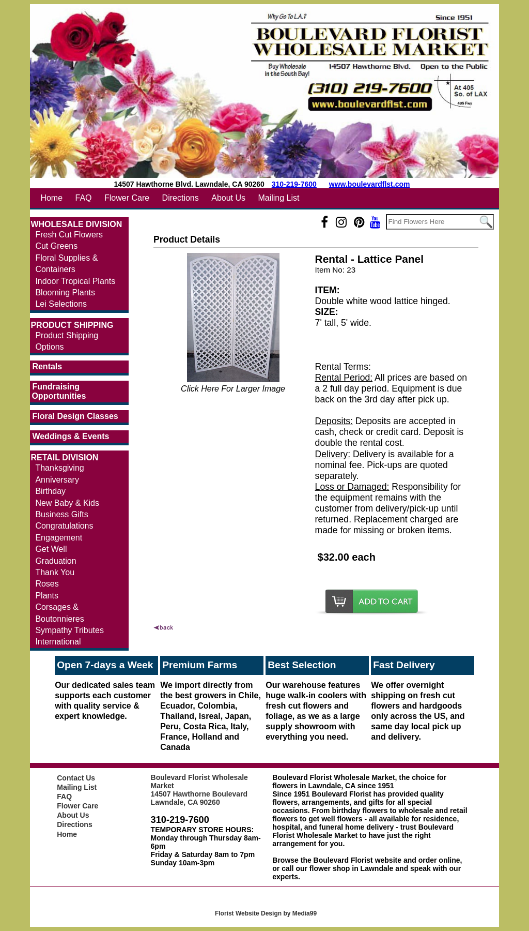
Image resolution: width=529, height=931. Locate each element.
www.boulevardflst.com (369, 184)
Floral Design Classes (75, 416)
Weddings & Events (70, 436)
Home (51, 197)
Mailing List (278, 197)
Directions (180, 197)
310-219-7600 (294, 184)
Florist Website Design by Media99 (266, 913)
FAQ (83, 197)
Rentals (47, 366)
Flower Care (126, 197)
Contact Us (76, 778)
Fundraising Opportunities (59, 391)
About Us (228, 197)
